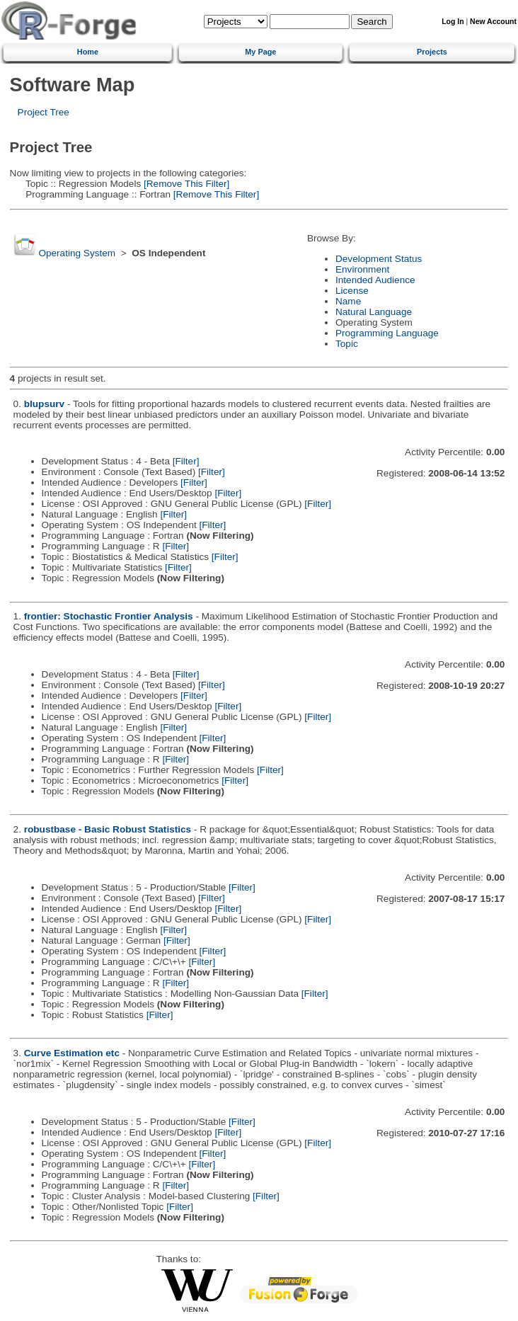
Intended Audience (375, 280)
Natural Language (373, 312)
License (352, 290)
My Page (260, 51)
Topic (346, 343)
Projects (432, 51)
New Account (493, 21)
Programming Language (387, 333)
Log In (453, 21)
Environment (362, 269)
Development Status (378, 258)
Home (87, 51)
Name (348, 301)
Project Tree (43, 112)
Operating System (76, 253)
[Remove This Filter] (185, 183)
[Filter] (186, 461)
